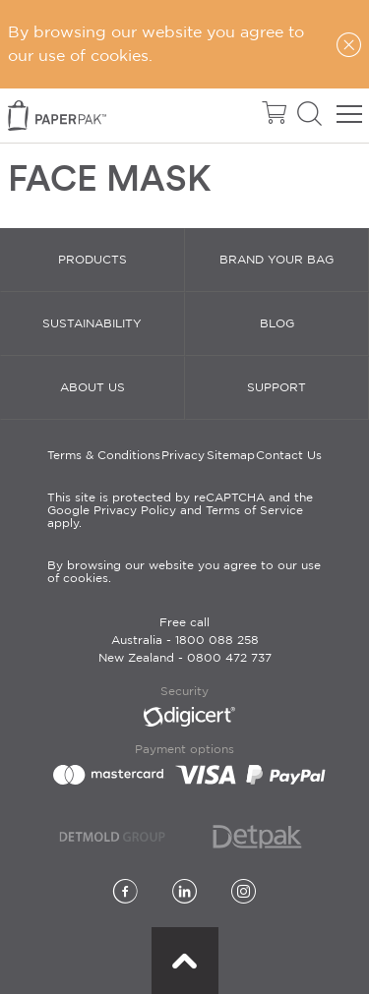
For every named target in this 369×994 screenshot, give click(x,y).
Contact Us (289, 455)
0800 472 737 (229, 658)
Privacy (183, 455)
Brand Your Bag (276, 260)
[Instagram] (243, 893)
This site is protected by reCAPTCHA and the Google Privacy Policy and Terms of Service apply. (180, 511)
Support (276, 387)
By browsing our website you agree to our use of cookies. (184, 572)
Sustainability (92, 324)
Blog (277, 324)
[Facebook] (125, 893)
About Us (92, 387)
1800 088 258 (217, 640)
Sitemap (231, 455)
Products (92, 260)
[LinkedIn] (184, 893)
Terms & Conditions (103, 455)
